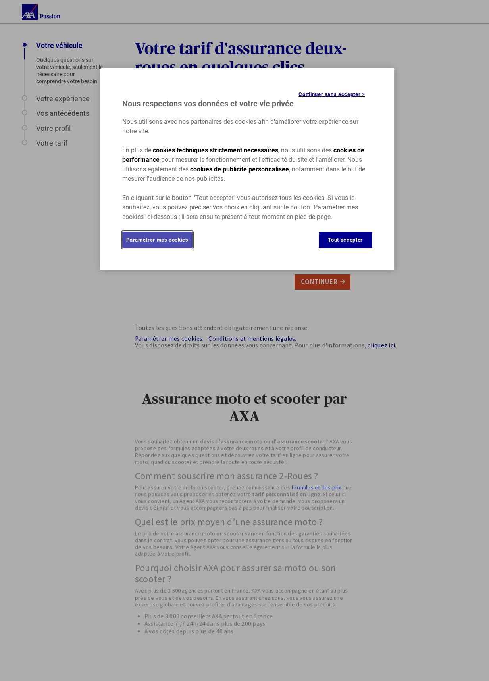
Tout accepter (345, 240)
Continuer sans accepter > (331, 94)
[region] (247, 169)
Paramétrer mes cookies (157, 240)
